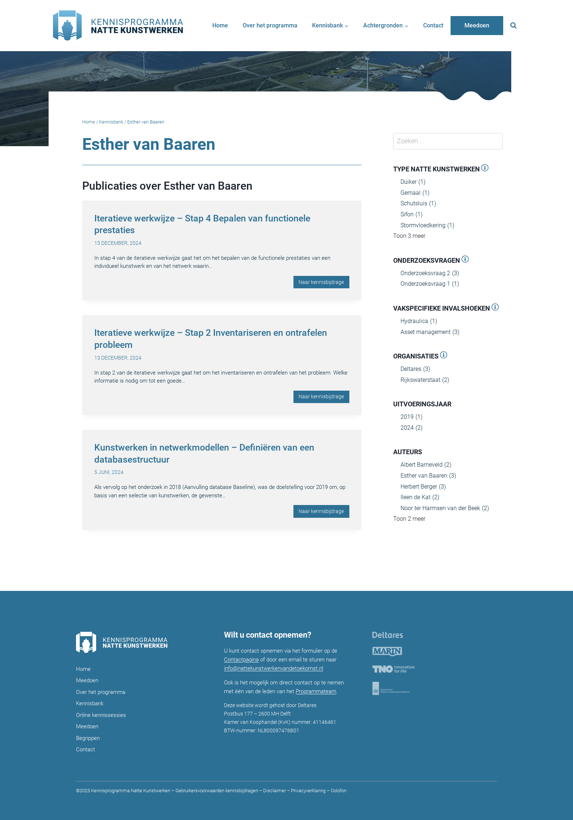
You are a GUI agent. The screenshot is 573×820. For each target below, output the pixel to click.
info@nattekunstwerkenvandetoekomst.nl (273, 668)
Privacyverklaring (308, 790)
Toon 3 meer (409, 235)
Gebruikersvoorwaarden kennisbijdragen (216, 790)
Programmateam (316, 691)
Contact (433, 25)
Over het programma (270, 25)
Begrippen (88, 738)
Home (220, 25)
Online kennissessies (101, 715)
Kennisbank (111, 122)
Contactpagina (241, 659)
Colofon (338, 790)
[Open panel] (485, 169)
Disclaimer (274, 790)
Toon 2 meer (409, 518)
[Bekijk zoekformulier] (513, 25)
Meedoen (476, 25)
